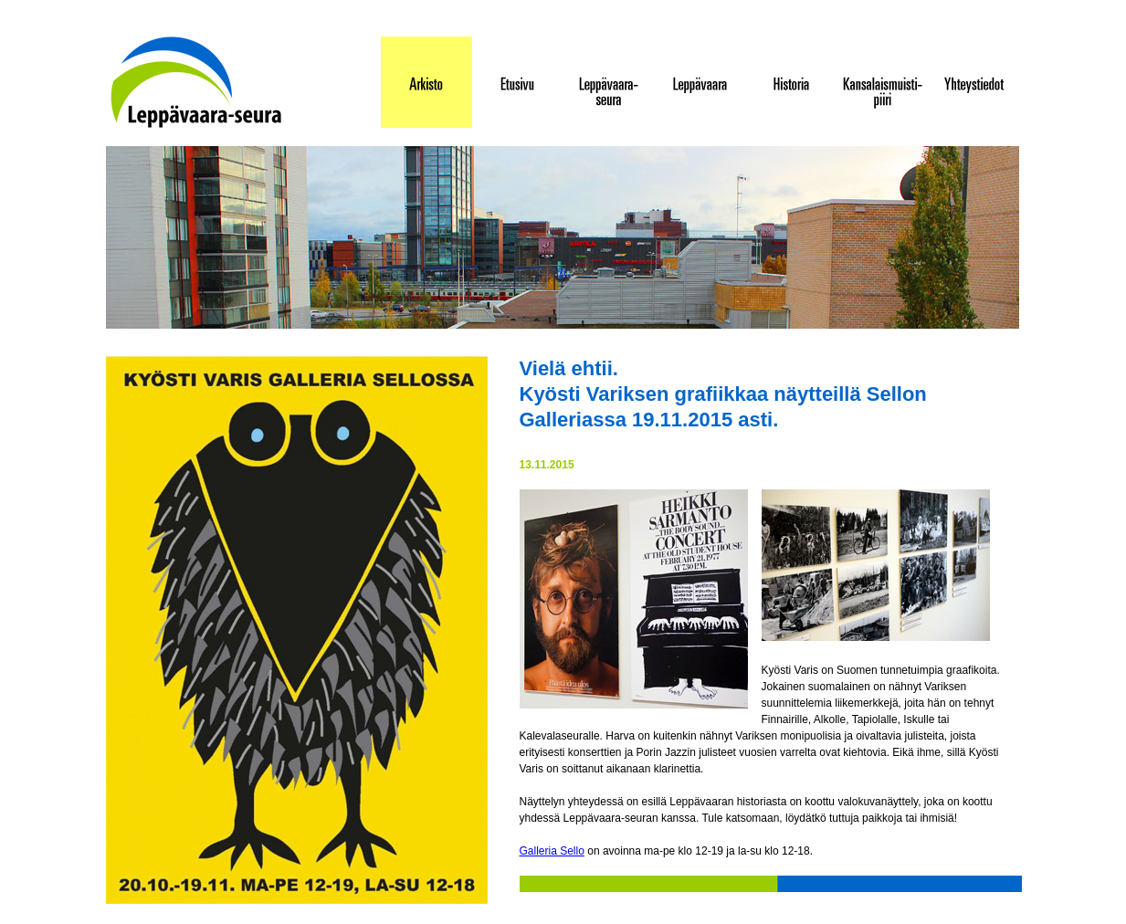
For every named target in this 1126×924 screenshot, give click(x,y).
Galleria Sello (552, 851)
